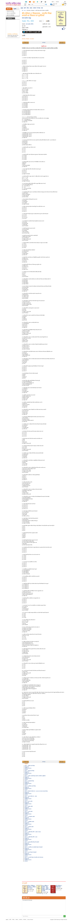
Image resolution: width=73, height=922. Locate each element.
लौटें (24, 35)
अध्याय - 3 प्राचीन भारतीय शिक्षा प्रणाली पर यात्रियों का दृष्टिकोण (35, 775)
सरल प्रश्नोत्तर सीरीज (29, 24)
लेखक (53, 1)
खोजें (25, 7)
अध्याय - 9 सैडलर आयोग (29, 806)
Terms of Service (30, 919)
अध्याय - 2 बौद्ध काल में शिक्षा (29, 770)
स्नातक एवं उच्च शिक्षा (10, 11)
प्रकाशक (57, 1)
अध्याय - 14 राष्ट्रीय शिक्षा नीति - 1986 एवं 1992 (33, 831)
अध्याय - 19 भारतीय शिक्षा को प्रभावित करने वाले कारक (34, 857)
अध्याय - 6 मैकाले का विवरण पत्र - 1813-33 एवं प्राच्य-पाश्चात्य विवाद (36, 791)
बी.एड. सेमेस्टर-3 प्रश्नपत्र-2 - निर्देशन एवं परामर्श (32, 887)
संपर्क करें (34, 7)
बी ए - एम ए (24, 10)
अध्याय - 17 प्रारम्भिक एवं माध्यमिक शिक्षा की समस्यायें (33, 847)
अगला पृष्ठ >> (62, 42)
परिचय (28, 7)
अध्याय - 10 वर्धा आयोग (29, 811)
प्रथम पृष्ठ (43, 42)
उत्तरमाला (26, 769)
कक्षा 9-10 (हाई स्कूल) (10, 15)
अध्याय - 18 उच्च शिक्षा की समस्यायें (30, 852)
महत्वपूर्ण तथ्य (27, 766)
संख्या (40, 21)
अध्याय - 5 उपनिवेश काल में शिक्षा (30, 786)
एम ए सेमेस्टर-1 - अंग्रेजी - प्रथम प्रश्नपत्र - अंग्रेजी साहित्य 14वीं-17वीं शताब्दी (46, 888)
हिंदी (65, 1)
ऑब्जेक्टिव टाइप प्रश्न (28, 768)
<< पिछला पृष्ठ (25, 42)
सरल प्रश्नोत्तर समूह (26, 18)
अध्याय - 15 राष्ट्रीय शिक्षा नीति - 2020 (31, 836)
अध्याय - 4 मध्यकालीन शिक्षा (29, 780)
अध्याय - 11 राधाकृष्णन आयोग (30, 816)
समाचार (31, 7)
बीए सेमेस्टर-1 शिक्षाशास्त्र (59, 886)
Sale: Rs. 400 (28, 21)
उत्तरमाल (26, 789)
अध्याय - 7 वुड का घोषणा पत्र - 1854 (31, 796)
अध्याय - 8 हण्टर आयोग (28, 801)
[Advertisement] (44, 871)
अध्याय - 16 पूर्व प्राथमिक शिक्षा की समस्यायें (32, 841)
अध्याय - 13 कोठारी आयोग (29, 826)
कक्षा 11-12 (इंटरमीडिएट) (11, 13)
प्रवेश (42, 7)
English (64, 3)
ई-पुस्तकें (15, 8)
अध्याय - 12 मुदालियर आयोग (29, 821)
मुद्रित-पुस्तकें (9, 8)
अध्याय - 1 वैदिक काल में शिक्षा (30, 765)
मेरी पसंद (38, 7)
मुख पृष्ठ (22, 7)
